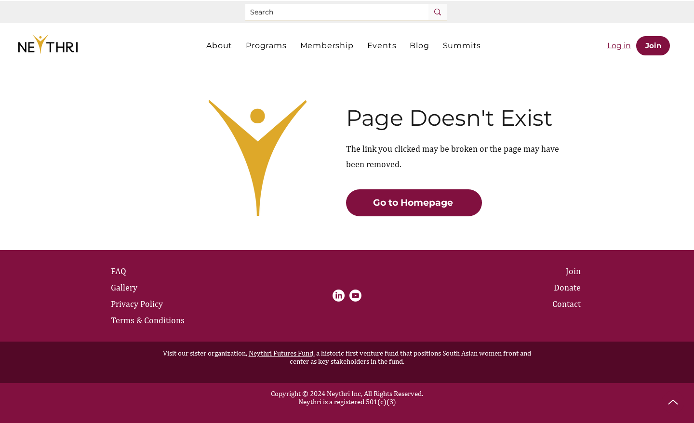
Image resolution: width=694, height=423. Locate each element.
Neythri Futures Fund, (282, 353)
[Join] (653, 45)
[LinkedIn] (339, 296)
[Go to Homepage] (414, 202)
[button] (219, 45)
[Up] (673, 402)
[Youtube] (355, 296)
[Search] (329, 12)
